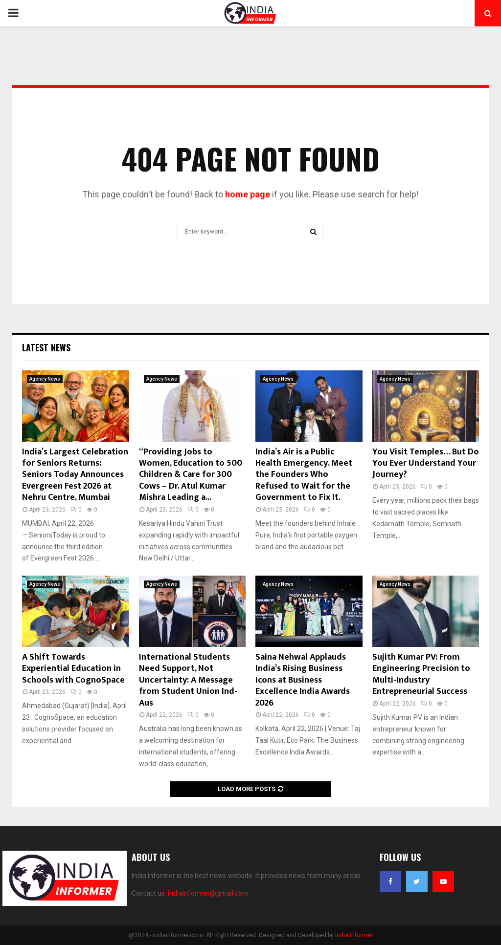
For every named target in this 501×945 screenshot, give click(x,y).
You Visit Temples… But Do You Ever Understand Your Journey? (425, 463)
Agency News (44, 379)
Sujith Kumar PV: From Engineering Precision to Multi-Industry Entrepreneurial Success (421, 674)
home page (247, 194)
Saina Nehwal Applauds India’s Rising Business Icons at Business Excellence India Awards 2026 (302, 680)
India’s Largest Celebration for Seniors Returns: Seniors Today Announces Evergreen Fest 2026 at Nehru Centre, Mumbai (75, 475)
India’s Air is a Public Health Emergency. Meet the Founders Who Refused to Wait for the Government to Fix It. (303, 475)
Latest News (46, 347)
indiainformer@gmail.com (208, 893)
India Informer (354, 935)
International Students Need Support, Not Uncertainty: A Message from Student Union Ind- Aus (188, 680)
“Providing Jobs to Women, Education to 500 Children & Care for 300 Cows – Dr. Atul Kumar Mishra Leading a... (190, 475)
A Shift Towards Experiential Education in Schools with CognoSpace (73, 668)
